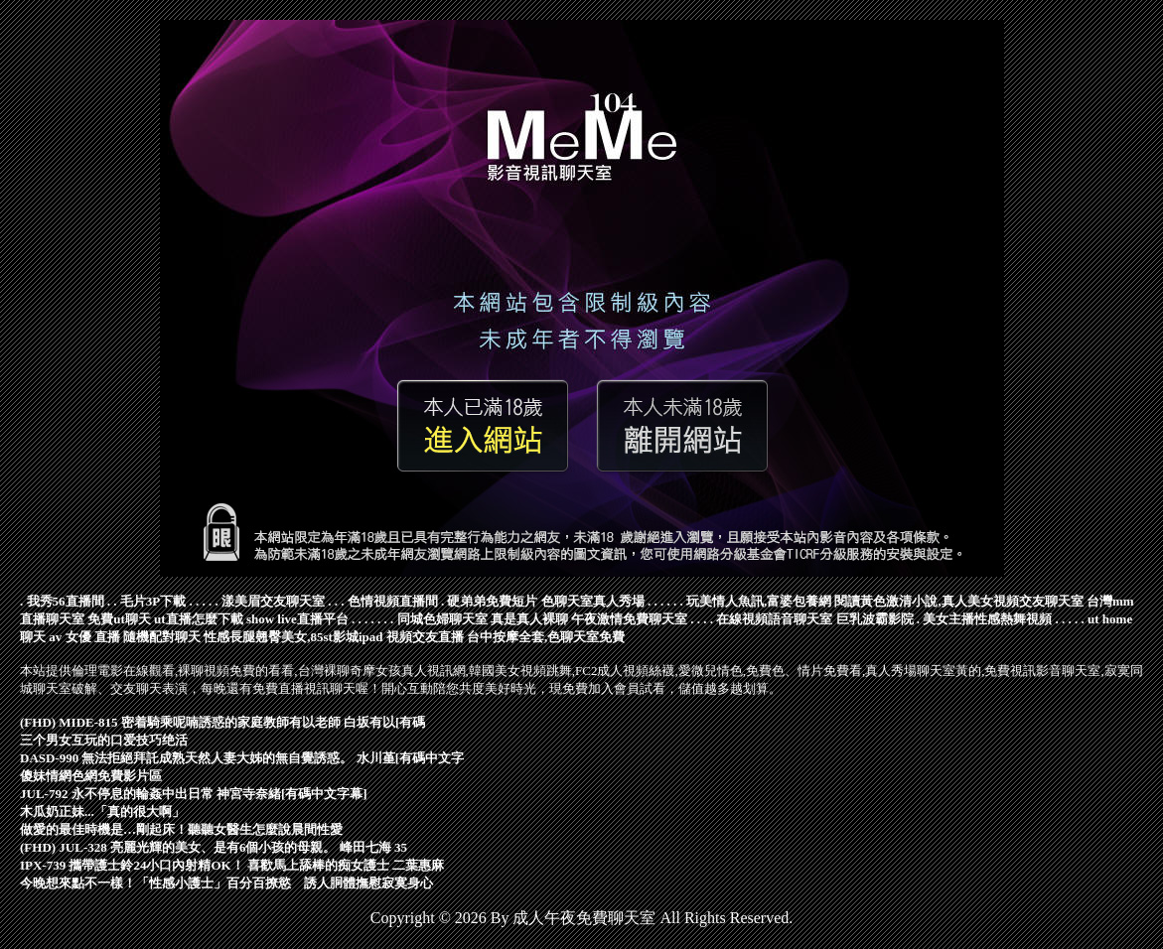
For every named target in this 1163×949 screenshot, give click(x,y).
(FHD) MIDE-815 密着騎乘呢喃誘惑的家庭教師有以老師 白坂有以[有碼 (222, 722)
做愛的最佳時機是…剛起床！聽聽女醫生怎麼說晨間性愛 (181, 829)
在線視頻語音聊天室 (774, 618)
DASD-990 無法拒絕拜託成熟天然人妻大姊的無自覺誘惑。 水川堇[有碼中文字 (242, 757)
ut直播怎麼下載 (198, 618)
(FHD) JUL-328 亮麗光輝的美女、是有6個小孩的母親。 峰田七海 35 (213, 847)
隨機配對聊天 (162, 636)
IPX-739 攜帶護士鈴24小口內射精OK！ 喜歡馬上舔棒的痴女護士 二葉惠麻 (232, 865)
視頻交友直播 (425, 636)
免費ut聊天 (119, 618)
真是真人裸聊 (529, 618)
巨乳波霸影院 (875, 618)
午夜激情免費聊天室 (629, 618)
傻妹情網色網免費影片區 (91, 775)
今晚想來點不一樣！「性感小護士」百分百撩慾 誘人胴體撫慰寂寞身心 (226, 883)
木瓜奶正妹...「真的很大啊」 (102, 811)
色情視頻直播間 (393, 601)
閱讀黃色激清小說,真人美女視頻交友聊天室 (958, 601)
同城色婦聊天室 (442, 618)
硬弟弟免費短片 (492, 601)
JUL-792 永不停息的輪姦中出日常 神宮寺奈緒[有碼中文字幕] (193, 793)
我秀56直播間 (65, 601)
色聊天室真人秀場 (593, 601)
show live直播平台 (297, 618)
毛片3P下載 (153, 601)
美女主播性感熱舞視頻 (987, 618)
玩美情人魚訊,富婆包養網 (758, 601)
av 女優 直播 (84, 636)
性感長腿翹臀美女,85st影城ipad (293, 636)
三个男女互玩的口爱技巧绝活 (104, 740)
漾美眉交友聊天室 (273, 601)
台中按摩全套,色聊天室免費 (546, 636)
